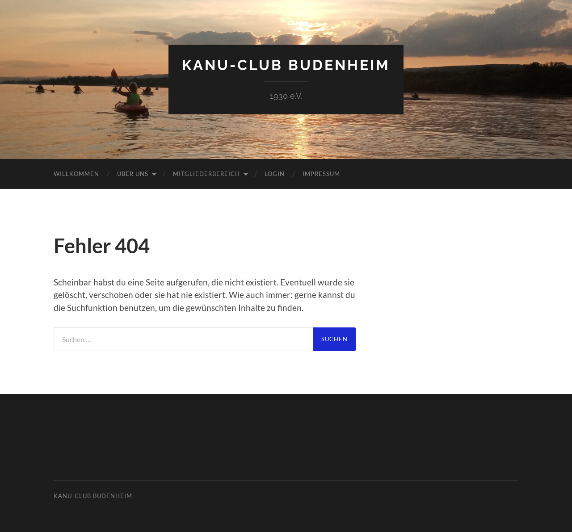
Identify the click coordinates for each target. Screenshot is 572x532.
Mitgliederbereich (206, 173)
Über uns (132, 173)
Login (275, 173)
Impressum (321, 173)
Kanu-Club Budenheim (286, 65)
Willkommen (76, 173)
